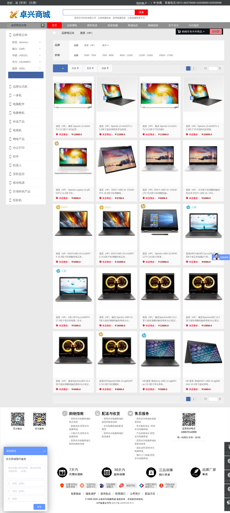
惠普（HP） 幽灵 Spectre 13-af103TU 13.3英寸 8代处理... (73, 128)
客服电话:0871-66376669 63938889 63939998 (193, 2)
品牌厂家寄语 (204, 472)
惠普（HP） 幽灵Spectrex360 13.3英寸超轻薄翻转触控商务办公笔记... (160, 319)
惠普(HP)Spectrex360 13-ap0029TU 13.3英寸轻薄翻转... (116, 383)
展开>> (105, 45)
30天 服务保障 (115, 472)
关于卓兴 (173, 25)
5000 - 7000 (90, 55)
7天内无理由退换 (70, 472)
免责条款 (76, 493)
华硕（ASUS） (20, 55)
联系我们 (120, 493)
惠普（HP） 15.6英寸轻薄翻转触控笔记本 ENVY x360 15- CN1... (203, 191)
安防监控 (19, 173)
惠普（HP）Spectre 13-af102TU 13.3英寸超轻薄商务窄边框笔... (116, 128)
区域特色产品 (21, 191)
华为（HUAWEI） (22, 61)
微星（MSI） (19, 68)
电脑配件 (19, 104)
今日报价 (194, 25)
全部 (76, 45)
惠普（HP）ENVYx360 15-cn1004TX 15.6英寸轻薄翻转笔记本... (73, 255)
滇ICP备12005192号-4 (122, 503)
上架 (60, 68)
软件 (16, 156)
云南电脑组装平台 (136, 18)
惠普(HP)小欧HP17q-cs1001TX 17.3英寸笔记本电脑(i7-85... (203, 255)
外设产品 (19, 121)
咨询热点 (106, 493)
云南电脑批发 (104, 18)
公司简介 (135, 493)
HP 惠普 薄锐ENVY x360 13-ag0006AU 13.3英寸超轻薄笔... (203, 383)
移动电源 (19, 182)
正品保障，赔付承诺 (159, 472)
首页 (54, 25)
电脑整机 (19, 112)
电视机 (17, 130)
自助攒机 (72, 25)
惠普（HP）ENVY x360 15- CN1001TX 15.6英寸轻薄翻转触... (160, 191)
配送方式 (150, 493)
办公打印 (19, 147)
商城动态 (133, 25)
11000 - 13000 (146, 55)
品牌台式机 (20, 86)
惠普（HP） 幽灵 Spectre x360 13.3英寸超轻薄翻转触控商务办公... (116, 319)
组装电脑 (113, 25)
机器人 (17, 165)
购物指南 (153, 25)
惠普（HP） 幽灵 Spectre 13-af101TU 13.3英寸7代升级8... (160, 128)
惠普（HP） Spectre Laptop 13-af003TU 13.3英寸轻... (73, 191)
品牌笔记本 (68, 32)
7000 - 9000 (108, 55)
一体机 (17, 95)
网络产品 (19, 139)
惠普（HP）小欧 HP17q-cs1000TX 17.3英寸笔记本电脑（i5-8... (73, 319)
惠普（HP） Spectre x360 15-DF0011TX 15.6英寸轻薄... (160, 255)
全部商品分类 (28, 25)
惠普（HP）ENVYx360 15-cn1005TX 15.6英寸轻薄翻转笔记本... (116, 255)
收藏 (157, 3)
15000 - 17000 (166, 55)
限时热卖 (92, 25)
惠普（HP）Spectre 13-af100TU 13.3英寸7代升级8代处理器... (202, 128)
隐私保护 (91, 493)
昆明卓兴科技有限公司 (85, 18)
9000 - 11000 (126, 55)
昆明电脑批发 (119, 18)
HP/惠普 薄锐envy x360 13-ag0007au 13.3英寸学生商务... (160, 383)
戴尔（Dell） (19, 48)
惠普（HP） (87, 32)
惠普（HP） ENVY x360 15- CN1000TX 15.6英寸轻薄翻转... (116, 191)
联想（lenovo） (21, 42)
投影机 (17, 200)
